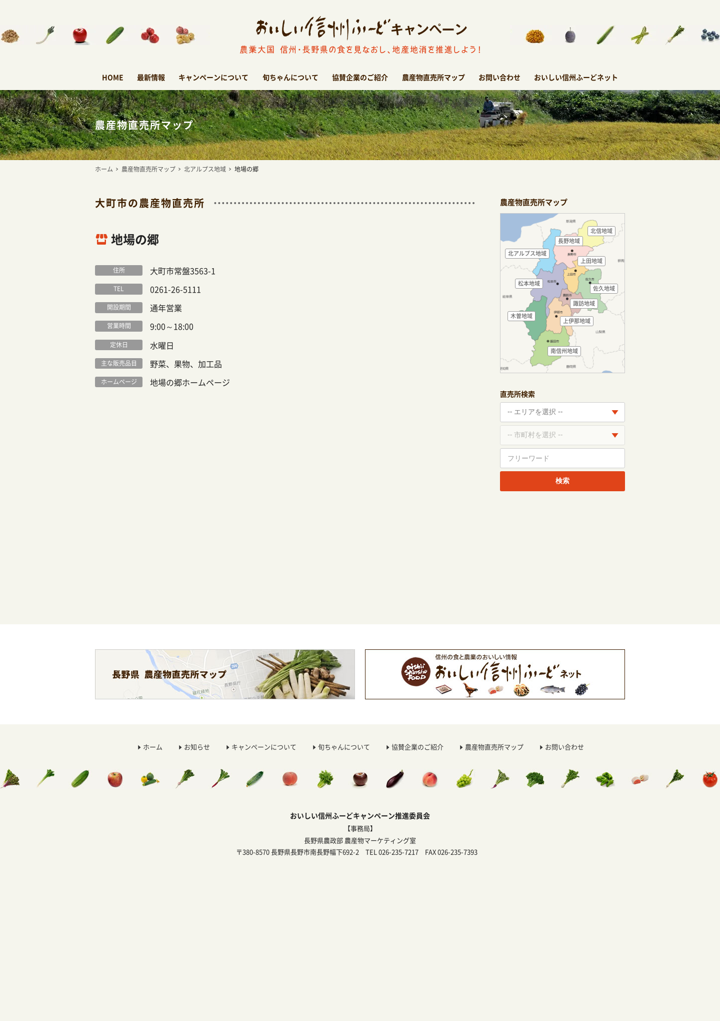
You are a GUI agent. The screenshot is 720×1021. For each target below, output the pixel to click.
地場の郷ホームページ (190, 382)
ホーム (104, 169)
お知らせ (197, 746)
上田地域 (591, 261)
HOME (113, 77)
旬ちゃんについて (290, 77)
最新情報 (151, 77)
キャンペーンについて (213, 77)
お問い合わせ (499, 77)
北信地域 (601, 231)
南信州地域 (564, 351)
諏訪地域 (584, 303)
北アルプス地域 (205, 169)
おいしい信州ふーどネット (576, 77)
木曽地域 (521, 316)
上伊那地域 (576, 321)
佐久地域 (604, 288)
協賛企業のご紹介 (360, 77)
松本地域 (529, 283)
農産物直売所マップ (433, 77)
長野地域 (569, 241)
